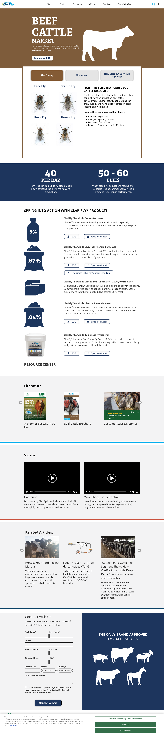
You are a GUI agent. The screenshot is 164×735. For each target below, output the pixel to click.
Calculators (107, 4)
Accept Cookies (125, 730)
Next (140, 402)
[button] (52, 478)
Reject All (125, 724)
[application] (52, 478)
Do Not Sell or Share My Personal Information (125, 719)
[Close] (160, 724)
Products (63, 4)
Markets (50, 4)
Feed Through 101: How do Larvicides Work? (78, 564)
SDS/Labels (92, 4)
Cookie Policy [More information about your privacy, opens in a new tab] (11, 726)
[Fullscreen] (77, 492)
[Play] (27, 492)
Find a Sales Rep (124, 4)
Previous (20, 402)
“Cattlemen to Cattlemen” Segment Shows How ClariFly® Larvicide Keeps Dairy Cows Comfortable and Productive (117, 570)
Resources (77, 4)
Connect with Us (42, 58)
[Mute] (74, 492)
